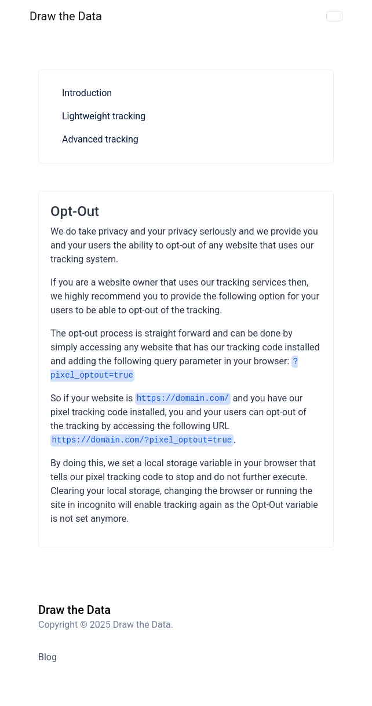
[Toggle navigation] (334, 16)
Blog (47, 657)
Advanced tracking (100, 139)
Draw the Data (66, 16)
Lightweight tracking (103, 116)
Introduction (87, 92)
